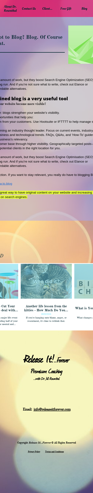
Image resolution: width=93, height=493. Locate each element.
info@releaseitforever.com (52, 409)
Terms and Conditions (54, 452)
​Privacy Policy (34, 452)
